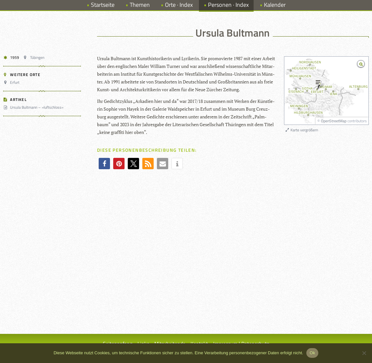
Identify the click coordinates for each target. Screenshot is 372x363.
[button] (104, 163)
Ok (312, 352)
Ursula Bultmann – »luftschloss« (34, 107)
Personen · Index (228, 4)
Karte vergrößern (301, 130)
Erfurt (12, 82)
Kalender (275, 4)
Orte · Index (179, 4)
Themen (140, 4)
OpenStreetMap (333, 121)
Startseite (103, 4)
